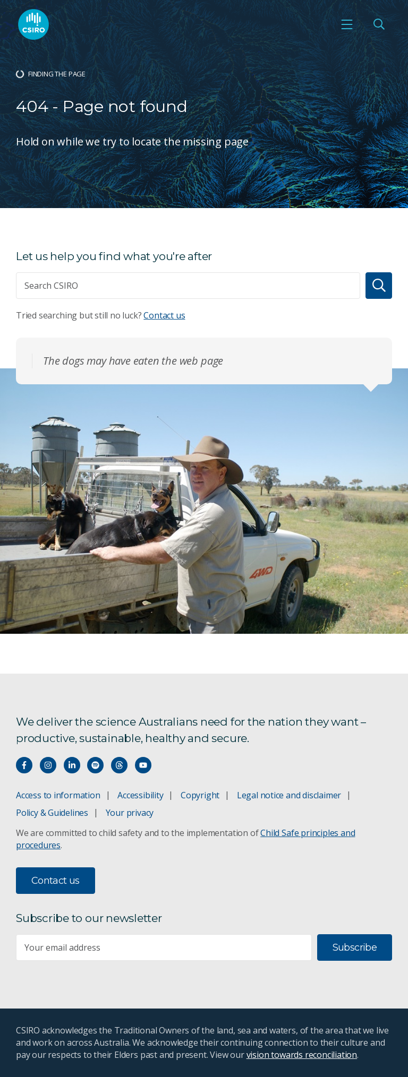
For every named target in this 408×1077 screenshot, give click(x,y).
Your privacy (130, 812)
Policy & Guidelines (52, 812)
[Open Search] (379, 24)
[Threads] (119, 765)
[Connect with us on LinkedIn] (72, 765)
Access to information (58, 795)
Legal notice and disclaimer (289, 795)
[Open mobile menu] (347, 24)
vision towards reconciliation (302, 1055)
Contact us (164, 315)
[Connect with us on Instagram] (48, 765)
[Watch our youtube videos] (143, 765)
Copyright (200, 795)
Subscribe (355, 947)
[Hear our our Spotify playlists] (95, 765)
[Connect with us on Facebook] (24, 765)
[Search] (379, 285)
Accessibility (140, 795)
